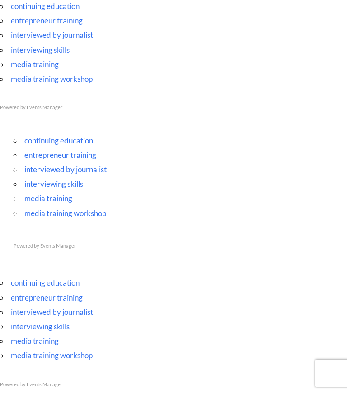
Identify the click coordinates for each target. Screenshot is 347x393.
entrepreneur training (47, 20)
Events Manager (44, 107)
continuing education (45, 6)
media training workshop (52, 78)
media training (35, 64)
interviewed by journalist (52, 35)
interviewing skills (40, 50)
